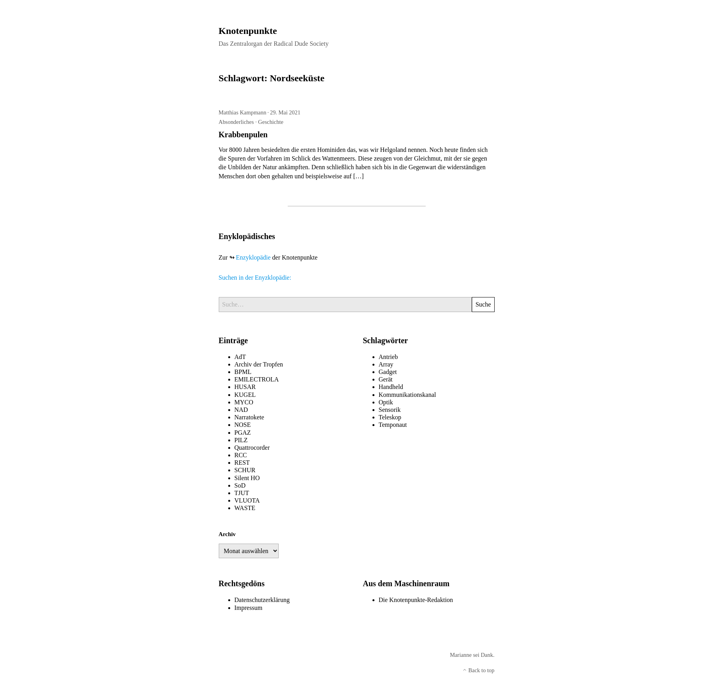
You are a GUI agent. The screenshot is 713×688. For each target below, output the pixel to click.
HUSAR (245, 386)
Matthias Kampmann (242, 112)
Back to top (478, 670)
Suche (483, 304)
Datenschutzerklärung (262, 599)
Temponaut (393, 424)
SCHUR (245, 470)
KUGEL (245, 394)
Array (386, 364)
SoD (240, 485)
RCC (241, 455)
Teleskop (390, 417)
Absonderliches (236, 122)
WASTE (245, 508)
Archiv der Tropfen (259, 364)
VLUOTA (247, 500)
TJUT (242, 493)
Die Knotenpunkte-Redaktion (416, 599)
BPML (243, 371)
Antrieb (388, 356)
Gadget (388, 371)
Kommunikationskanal (407, 394)
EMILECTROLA (257, 379)
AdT (240, 356)
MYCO (244, 402)
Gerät (386, 379)
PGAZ (243, 432)
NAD (241, 409)
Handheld (391, 386)
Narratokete (249, 417)
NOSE (243, 424)
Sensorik (390, 409)
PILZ (241, 440)
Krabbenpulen (243, 134)
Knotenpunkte (248, 31)
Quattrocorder (252, 447)
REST (242, 462)
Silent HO (247, 478)
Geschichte (270, 122)
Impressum (248, 607)
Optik (386, 402)
